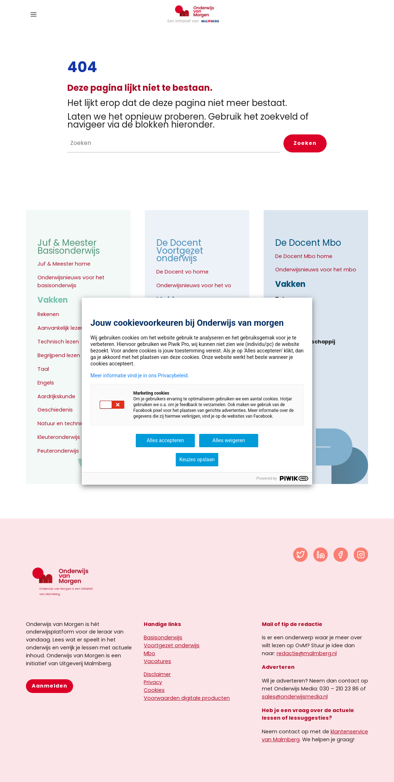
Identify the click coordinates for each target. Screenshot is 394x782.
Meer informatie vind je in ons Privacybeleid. (139, 375)
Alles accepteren (165, 440)
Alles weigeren (228, 440)
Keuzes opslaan (197, 459)
